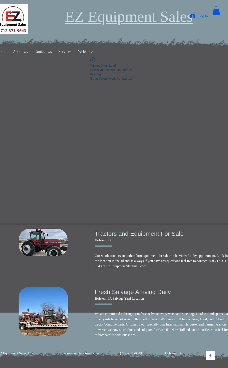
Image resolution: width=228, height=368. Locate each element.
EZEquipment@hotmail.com (126, 266)
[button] (216, 10)
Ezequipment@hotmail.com (79, 353)
